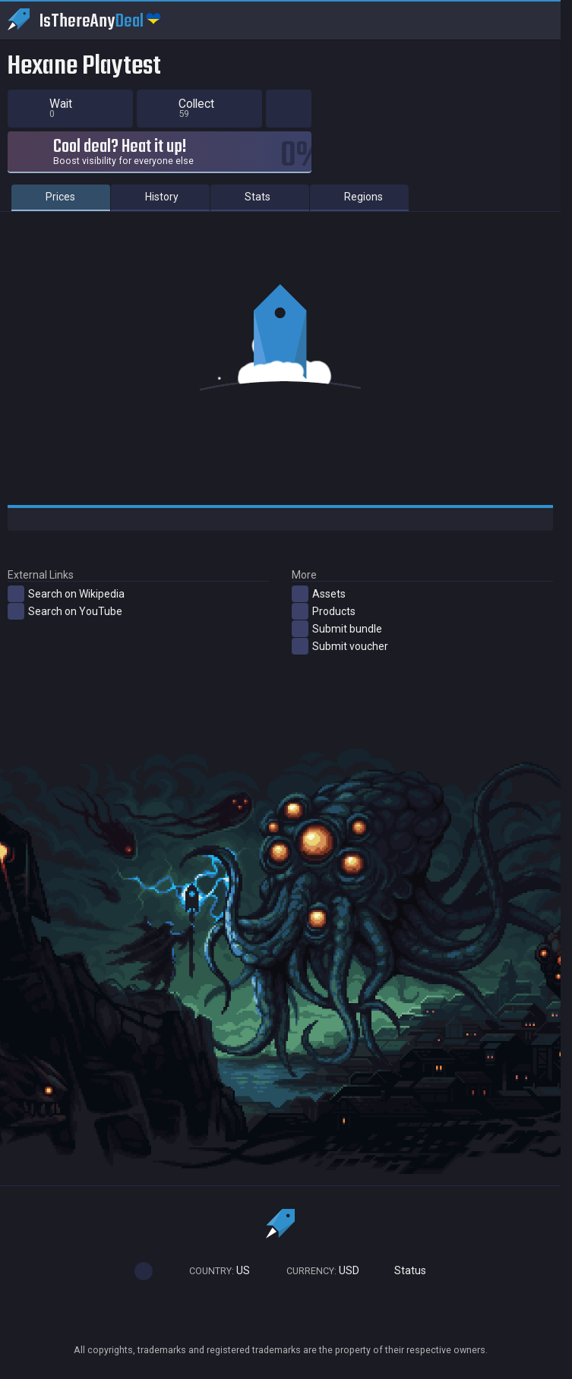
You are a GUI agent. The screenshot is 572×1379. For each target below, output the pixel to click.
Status (404, 1270)
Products (324, 611)
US (212, 1270)
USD (316, 1270)
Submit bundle (337, 628)
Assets (319, 593)
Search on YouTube (65, 611)
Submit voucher (340, 646)
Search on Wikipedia (66, 593)
